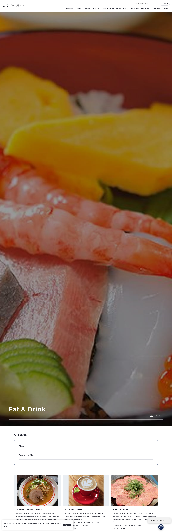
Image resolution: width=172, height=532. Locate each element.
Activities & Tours (122, 8)
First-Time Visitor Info (74, 8)
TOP (151, 416)
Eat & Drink (157, 8)
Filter (21, 446)
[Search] (156, 3)
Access (166, 8)
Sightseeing (145, 8)
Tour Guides (135, 8)
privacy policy (8, 526)
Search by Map (26, 455)
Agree (67, 525)
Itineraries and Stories (92, 8)
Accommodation (108, 8)
